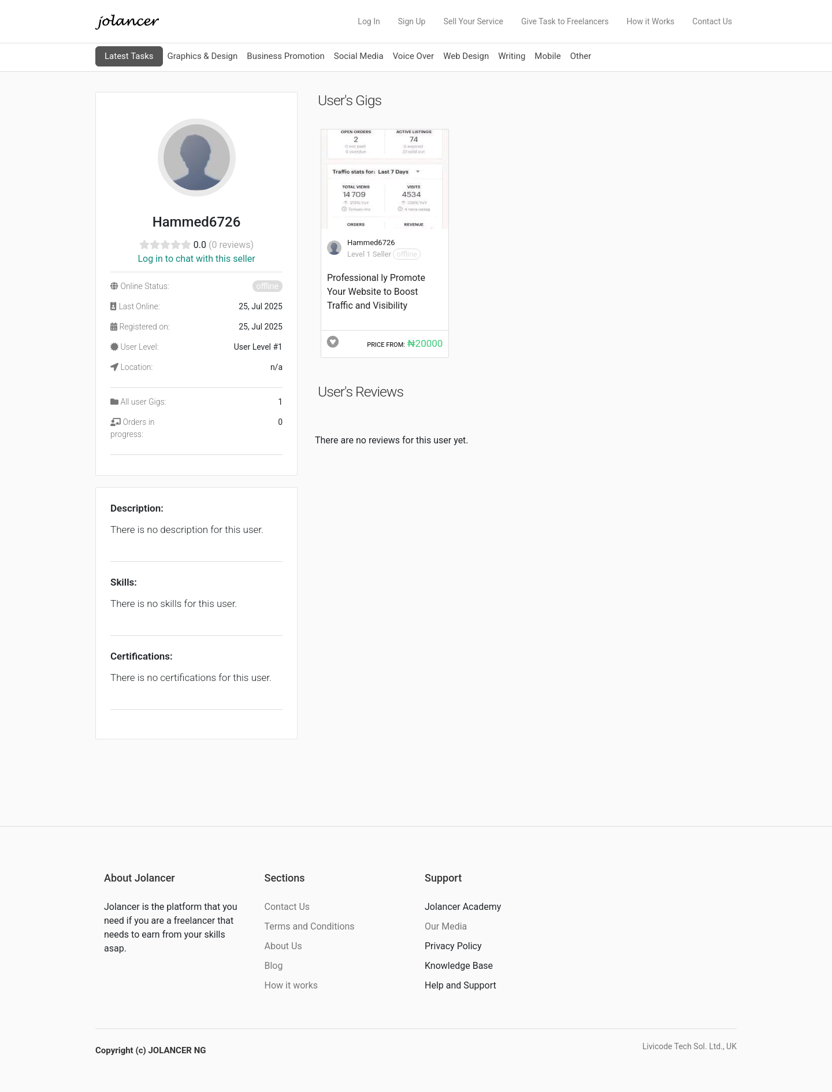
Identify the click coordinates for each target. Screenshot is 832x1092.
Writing (511, 56)
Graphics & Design (203, 56)
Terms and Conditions (310, 926)
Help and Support (460, 985)
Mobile (547, 56)
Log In (369, 21)
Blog (274, 965)
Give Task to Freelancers (565, 21)
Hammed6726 (371, 242)
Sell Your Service (473, 21)
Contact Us (712, 21)
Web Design (466, 56)
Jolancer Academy (463, 906)
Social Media (359, 56)
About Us (283, 946)
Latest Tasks (129, 56)
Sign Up (412, 21)
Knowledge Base (459, 965)
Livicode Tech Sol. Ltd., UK (689, 1046)
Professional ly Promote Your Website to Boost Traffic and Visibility (376, 291)
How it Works (651, 21)
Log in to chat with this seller (196, 258)
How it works (291, 985)
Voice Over (413, 56)
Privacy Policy (453, 946)
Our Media (446, 926)
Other (581, 56)
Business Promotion (286, 56)
